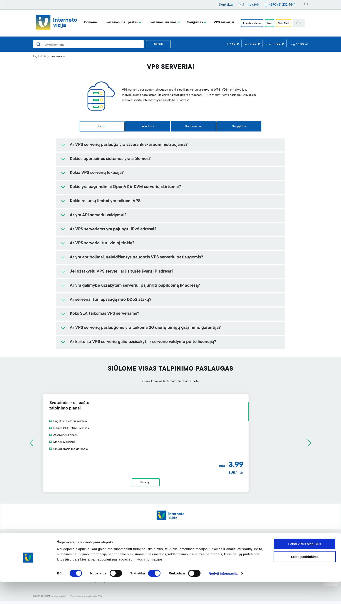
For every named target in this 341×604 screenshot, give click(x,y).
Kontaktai (226, 5)
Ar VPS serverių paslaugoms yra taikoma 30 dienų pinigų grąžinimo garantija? (145, 328)
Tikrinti (158, 44)
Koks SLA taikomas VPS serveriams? (104, 313)
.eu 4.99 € (252, 44)
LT (303, 23)
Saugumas (191, 22)
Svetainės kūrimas (158, 22)
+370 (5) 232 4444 (282, 5)
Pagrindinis (39, 56)
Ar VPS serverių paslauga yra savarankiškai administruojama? (129, 145)
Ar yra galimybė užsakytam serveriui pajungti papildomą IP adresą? (135, 285)
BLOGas (258, 549)
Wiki (269, 23)
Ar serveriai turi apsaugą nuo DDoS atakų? (110, 300)
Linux (102, 126)
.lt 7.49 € (232, 44)
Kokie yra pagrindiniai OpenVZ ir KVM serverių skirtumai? (125, 187)
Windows (148, 126)
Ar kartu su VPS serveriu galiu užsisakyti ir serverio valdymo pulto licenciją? (143, 342)
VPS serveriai (220, 22)
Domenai (87, 22)
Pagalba (203, 542)
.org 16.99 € (298, 44)
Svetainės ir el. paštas (117, 22)
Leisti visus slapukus (304, 566)
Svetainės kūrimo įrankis (159, 542)
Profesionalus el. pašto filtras (162, 549)
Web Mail (286, 23)
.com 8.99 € (274, 44)
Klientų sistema (249, 23)
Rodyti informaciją (223, 595)
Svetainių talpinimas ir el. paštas (109, 549)
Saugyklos (239, 126)
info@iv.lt (252, 5)
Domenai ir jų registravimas (106, 542)
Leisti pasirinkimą (305, 579)
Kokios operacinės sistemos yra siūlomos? (110, 159)
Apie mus (259, 542)
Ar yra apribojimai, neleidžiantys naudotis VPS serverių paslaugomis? (136, 257)
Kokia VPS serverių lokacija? (97, 173)
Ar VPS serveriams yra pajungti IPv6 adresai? (113, 229)
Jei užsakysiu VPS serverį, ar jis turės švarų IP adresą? (121, 271)
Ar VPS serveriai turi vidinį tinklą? (102, 243)
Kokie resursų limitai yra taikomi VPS (105, 201)
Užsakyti (170, 484)
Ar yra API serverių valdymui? (98, 215)
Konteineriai (193, 126)
